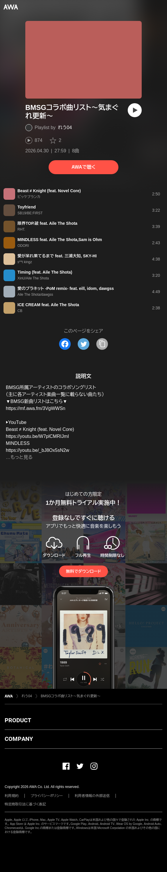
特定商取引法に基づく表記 (25, 804)
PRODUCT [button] (18, 720)
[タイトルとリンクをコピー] (102, 344)
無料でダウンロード (83, 571)
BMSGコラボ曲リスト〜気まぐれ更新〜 (71, 696)
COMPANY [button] (19, 738)
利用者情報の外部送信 (92, 796)
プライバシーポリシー (47, 796)
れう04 (65, 127)
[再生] (135, 110)
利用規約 (12, 796)
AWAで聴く (83, 167)
